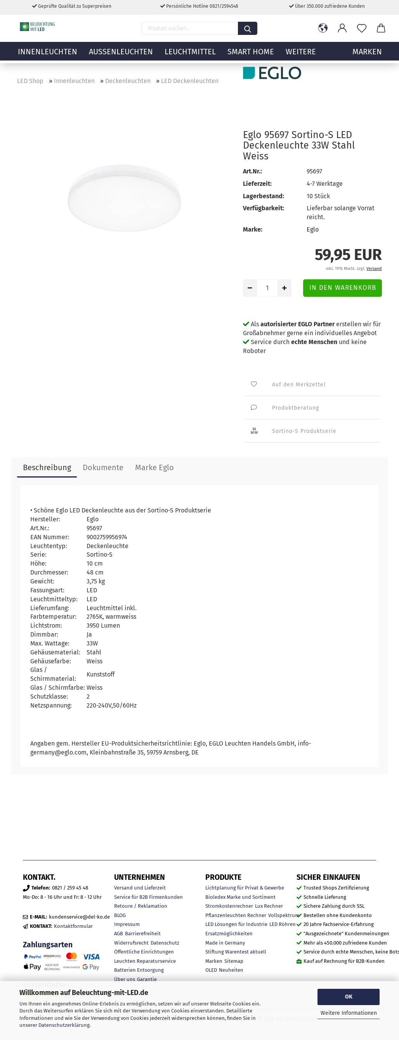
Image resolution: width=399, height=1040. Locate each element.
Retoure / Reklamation (140, 906)
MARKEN (367, 56)
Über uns (124, 979)
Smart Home (250, 56)
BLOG (120, 915)
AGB (118, 933)
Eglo (313, 229)
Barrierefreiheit (143, 933)
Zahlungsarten (48, 944)
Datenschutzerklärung (64, 1025)
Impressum (127, 924)
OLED (211, 970)
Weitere (301, 56)
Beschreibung (47, 467)
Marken (213, 961)
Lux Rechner (269, 906)
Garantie (147, 979)
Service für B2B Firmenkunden (148, 897)
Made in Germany (225, 943)
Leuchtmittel (190, 56)
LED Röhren (282, 924)
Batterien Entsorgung (139, 970)
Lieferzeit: (257, 183)
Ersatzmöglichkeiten (229, 933)
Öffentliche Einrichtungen (144, 952)
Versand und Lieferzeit (140, 888)
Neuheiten (231, 970)
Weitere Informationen (349, 1013)
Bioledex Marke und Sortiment (240, 897)
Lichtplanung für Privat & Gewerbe (244, 888)
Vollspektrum (283, 915)
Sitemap (233, 961)
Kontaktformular (73, 926)
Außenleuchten (121, 56)
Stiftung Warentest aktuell (235, 952)
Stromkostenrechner (229, 906)
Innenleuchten (47, 56)
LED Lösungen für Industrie (236, 924)
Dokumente (103, 467)
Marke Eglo (154, 467)
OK (348, 996)
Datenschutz (165, 943)
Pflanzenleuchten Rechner (235, 915)
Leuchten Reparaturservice (145, 961)
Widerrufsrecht (131, 943)
